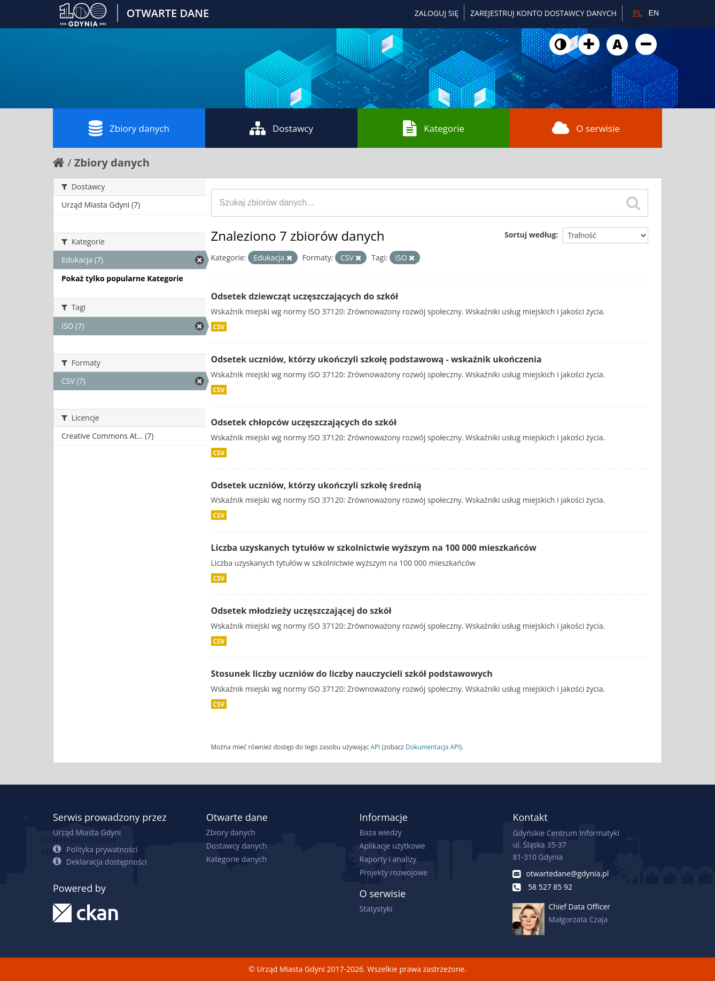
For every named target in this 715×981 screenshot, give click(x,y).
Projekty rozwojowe (394, 872)
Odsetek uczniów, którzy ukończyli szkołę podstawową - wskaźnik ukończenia (376, 359)
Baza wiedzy (381, 832)
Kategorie (433, 128)
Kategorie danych (236, 859)
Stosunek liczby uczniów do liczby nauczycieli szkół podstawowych (352, 673)
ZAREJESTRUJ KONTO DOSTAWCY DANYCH (543, 13)
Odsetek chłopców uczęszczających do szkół (304, 422)
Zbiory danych (129, 128)
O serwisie (586, 128)
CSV (219, 326)
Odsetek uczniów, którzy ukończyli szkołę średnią (316, 485)
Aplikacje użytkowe (392, 846)
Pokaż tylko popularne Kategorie (122, 278)
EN (654, 13)
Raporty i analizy (388, 859)
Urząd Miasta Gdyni (87, 832)
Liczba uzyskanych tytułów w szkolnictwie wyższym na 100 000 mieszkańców (374, 547)
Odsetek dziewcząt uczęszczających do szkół (304, 296)
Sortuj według (530, 235)
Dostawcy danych (236, 846)
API (375, 746)
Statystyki (376, 909)
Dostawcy (281, 128)
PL (637, 13)
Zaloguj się (436, 13)
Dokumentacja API (433, 746)
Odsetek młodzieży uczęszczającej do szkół (301, 610)
